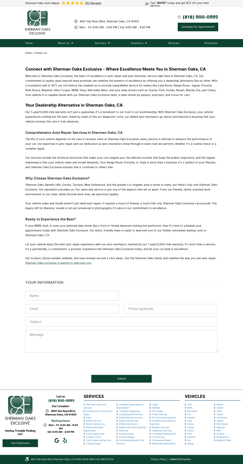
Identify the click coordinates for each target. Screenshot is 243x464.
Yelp (64, 440)
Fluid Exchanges (126, 437)
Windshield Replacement (163, 443)
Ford (189, 433)
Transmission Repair (161, 440)
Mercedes (192, 411)
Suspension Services (162, 430)
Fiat (189, 414)
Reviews (173, 43)
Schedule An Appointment (198, 27)
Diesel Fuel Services (128, 420)
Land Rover (222, 417)
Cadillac (191, 417)
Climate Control (93, 437)
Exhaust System (126, 433)
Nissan (220, 404)
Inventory (137, 43)
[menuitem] (29, 43)
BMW (189, 407)
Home (29, 43)
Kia (188, 440)
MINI (219, 430)
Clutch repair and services (98, 440)
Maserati (221, 427)
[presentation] (51, 362)
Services (100, 43)
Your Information (44, 282)
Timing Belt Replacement (164, 433)
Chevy (190, 430)
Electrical (123, 430)
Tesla (219, 411)
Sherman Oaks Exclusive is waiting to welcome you (58, 263)
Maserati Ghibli (224, 440)
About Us (64, 43)
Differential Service (128, 424)
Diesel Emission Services (131, 417)
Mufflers (156, 407)
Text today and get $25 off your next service (179, 4)
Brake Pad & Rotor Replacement (94, 429)
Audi (189, 404)
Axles (88, 417)
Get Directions (20, 443)
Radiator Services (160, 427)
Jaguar (220, 420)
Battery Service (93, 420)
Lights (155, 404)
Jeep (189, 420)
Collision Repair (93, 443)
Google (56, 440)
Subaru (220, 407)
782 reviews (93, 3)
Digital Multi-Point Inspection (132, 427)
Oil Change (157, 411)
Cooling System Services (131, 414)
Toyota (190, 427)
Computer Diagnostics (129, 411)
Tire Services (158, 437)
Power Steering (159, 414)
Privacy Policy (158, 459)
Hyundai (191, 437)
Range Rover (223, 437)
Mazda (190, 443)
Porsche (220, 433)
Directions (211, 43)
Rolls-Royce (222, 424)
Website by (180, 459)
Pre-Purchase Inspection (164, 417)
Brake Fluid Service (95, 424)
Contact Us (40, 53)
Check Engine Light (95, 433)
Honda (190, 424)
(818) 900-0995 (61, 401)
